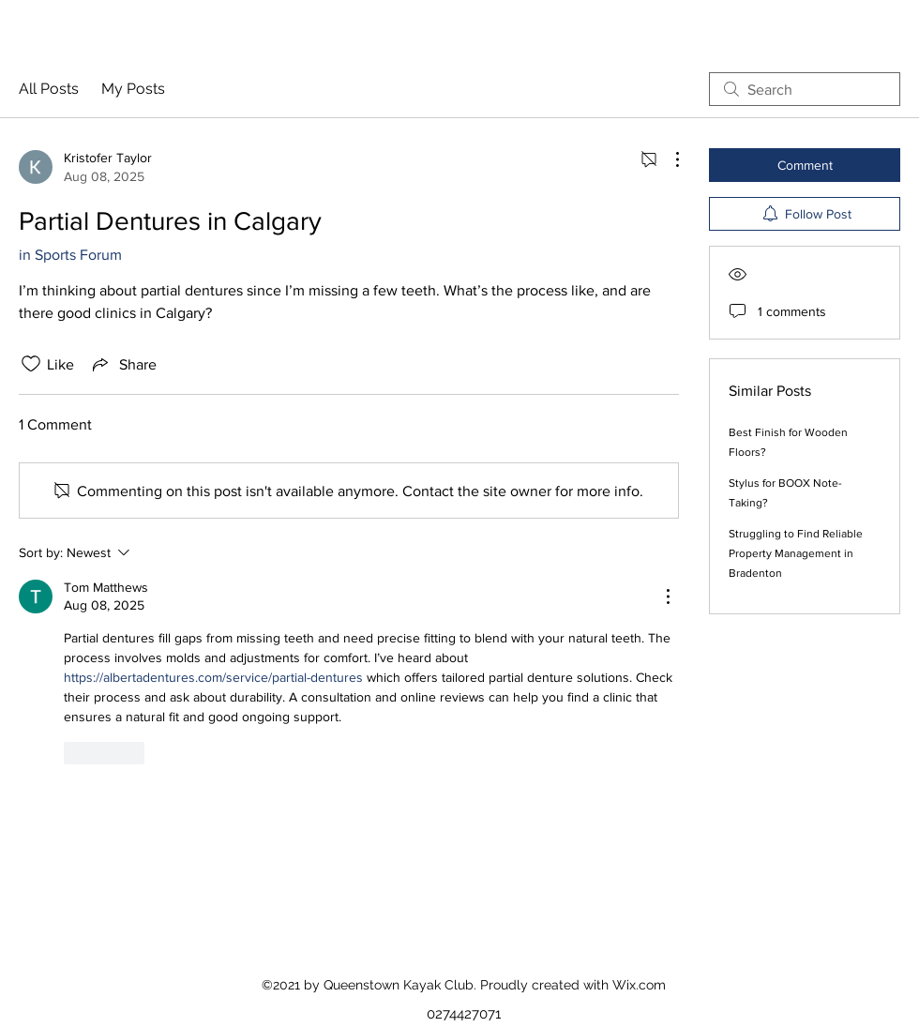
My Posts (133, 89)
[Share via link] (123, 364)
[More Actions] (667, 159)
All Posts (49, 89)
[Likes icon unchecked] (31, 364)
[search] (804, 89)
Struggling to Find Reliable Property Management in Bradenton (796, 553)
